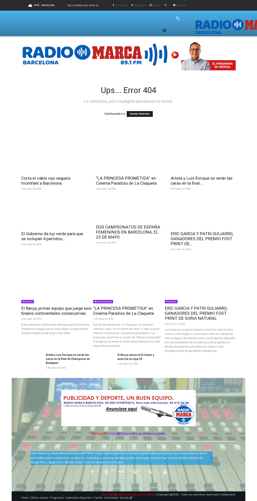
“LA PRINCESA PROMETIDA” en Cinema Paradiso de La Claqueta (126, 181)
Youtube (181, 5)
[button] (178, 19)
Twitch (157, 5)
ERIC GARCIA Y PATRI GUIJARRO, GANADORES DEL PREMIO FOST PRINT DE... (202, 238)
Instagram (140, 5)
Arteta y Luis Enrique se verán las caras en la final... (202, 181)
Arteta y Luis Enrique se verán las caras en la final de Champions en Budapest (68, 358)
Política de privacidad (129, 494)
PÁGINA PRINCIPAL (140, 114)
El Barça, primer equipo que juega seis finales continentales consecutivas (56, 311)
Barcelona (27, 301)
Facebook (122, 5)
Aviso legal (107, 494)
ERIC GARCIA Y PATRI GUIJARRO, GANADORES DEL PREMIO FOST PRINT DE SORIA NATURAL (196, 313)
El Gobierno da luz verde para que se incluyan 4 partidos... (52, 236)
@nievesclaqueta (103, 301)
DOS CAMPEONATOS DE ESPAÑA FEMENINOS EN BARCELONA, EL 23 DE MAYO (128, 232)
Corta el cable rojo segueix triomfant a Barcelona (45, 181)
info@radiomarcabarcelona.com (138, 433)
